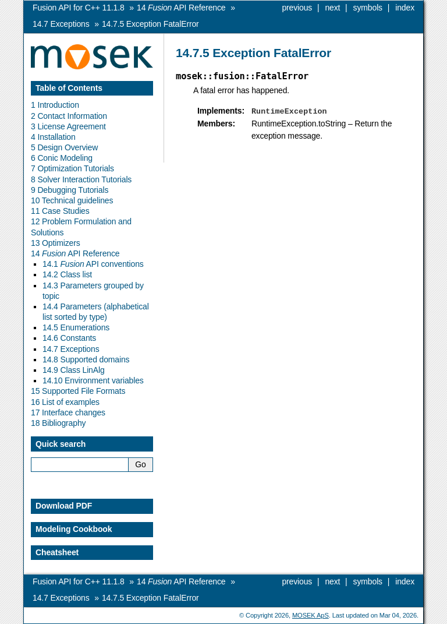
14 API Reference (75, 253)
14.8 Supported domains (85, 359)
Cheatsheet (57, 552)
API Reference (181, 7)
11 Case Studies (60, 211)
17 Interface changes (68, 412)
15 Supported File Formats (78, 391)
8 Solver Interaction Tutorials (81, 179)
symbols (367, 7)
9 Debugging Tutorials (69, 190)
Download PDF (64, 505)
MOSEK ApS (310, 615)
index (404, 7)
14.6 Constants (69, 338)
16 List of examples (65, 402)
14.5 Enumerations (75, 327)
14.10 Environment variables (93, 380)
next (332, 7)
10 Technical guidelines (72, 200)
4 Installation (53, 137)
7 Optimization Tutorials (72, 168)
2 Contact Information (69, 116)
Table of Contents (69, 88)
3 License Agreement (68, 126)
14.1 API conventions (93, 264)
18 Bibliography (58, 423)
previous (297, 7)
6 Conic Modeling (62, 158)
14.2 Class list (67, 274)
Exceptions (61, 24)
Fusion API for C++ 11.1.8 (79, 7)
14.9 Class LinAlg (73, 370)
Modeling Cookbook (74, 529)
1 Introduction (55, 105)
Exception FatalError (150, 24)
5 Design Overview (64, 147)
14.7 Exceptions (71, 349)
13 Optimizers (55, 243)
